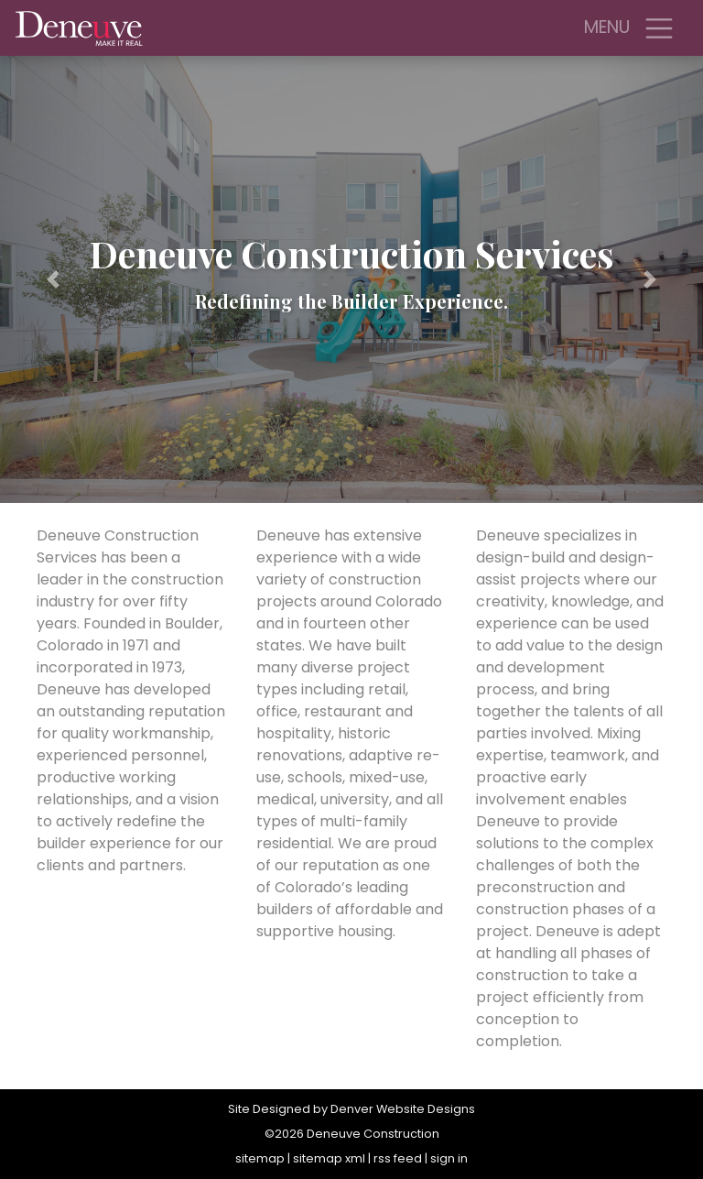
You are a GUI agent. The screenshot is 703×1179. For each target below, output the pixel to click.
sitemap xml (329, 1158)
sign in (449, 1158)
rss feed (397, 1158)
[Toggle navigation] (659, 28)
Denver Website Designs (402, 1109)
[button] (52, 279)
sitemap (260, 1158)
